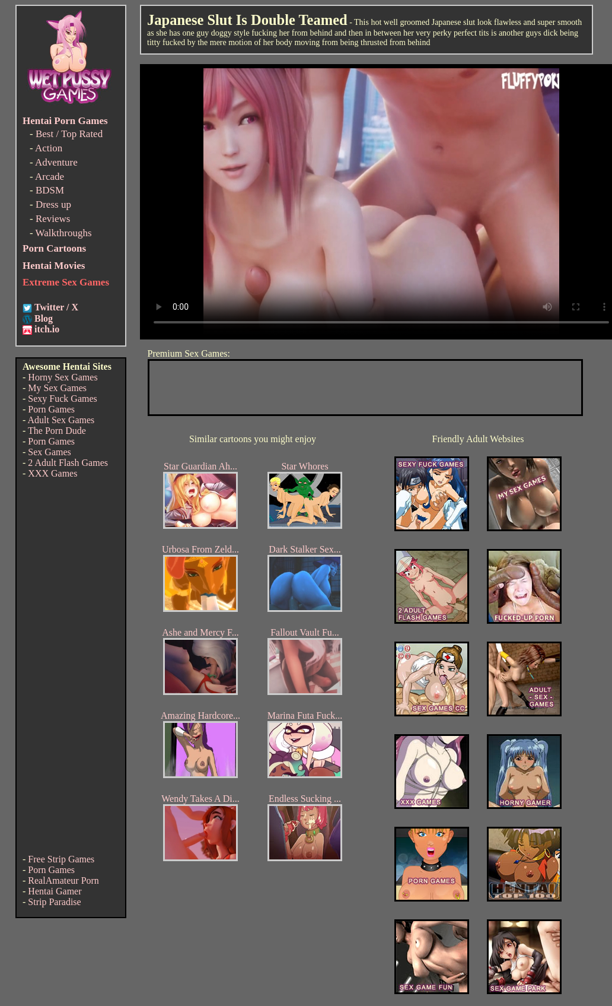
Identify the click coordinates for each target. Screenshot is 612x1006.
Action (48, 148)
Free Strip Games (61, 859)
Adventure (56, 162)
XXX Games (52, 473)
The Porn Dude (57, 431)
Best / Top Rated (69, 133)
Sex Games (49, 452)
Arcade (49, 176)
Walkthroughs (64, 233)
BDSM (50, 190)
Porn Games (51, 409)
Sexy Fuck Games (62, 398)
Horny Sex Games (62, 377)
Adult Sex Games (60, 420)
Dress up (53, 204)
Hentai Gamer (54, 891)
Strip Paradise (54, 902)
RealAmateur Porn (63, 880)
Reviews (53, 218)
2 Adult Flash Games (68, 463)
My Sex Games (57, 388)
